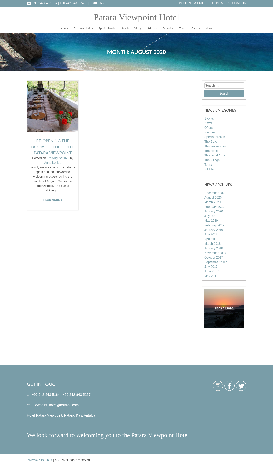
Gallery (195, 28)
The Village (212, 159)
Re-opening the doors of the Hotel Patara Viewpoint (52, 146)
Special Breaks (107, 28)
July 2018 (211, 234)
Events (209, 118)
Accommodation (83, 28)
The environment (215, 146)
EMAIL (102, 3)
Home (64, 28)
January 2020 (213, 211)
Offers (208, 127)
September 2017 (215, 262)
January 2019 (213, 229)
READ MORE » (52, 199)
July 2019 (211, 215)
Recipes (210, 132)
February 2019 (214, 225)
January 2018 (213, 248)
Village (138, 28)
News (209, 28)
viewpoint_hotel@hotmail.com (56, 405)
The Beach (211, 141)
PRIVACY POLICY (39, 459)
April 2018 (211, 238)
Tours (182, 28)
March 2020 (212, 202)
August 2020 (213, 197)
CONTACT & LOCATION (229, 3)
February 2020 (214, 206)
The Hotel (211, 150)
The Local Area (214, 155)
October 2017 (213, 257)
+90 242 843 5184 (44, 3)
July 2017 (211, 266)
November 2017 (215, 252)
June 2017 (211, 271)
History (152, 28)
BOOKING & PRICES (194, 3)
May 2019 (211, 220)
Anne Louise (52, 162)
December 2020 (215, 192)
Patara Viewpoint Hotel (136, 17)
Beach (125, 28)
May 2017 (211, 275)
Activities (167, 28)
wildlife (209, 169)
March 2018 (212, 243)
